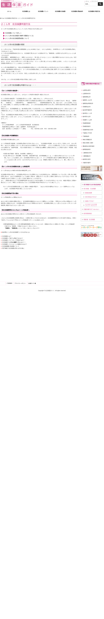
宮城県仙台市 (87, 106)
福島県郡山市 (87, 97)
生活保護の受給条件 (77, 6)
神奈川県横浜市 (87, 139)
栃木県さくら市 (87, 113)
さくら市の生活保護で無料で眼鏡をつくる (19, 35)
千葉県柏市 (86, 136)
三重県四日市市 (87, 153)
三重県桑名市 (87, 156)
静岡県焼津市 (87, 149)
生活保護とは (26, 6)
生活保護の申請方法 (94, 6)
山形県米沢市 (87, 93)
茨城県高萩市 (87, 126)
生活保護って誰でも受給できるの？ (12, 238)
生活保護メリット (43, 6)
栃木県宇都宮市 (87, 110)
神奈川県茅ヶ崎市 (88, 143)
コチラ (37, 228)
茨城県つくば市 (87, 120)
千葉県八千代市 (87, 133)
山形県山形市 (87, 90)
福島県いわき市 (87, 100)
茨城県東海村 (87, 123)
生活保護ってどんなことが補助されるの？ (14, 244)
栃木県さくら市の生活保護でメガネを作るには (16, 232)
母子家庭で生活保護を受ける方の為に (13, 248)
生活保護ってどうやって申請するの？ (13, 240)
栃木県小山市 (87, 116)
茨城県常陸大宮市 (88, 129)
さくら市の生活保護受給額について (17, 38)
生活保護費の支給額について (10, 246)
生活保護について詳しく (13, 33)
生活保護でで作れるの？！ (14, 242)
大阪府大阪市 (87, 162)
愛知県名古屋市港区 (88, 146)
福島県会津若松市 (88, 103)
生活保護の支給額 (60, 6)
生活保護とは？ (6, 236)
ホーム (9, 6)
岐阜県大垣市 (87, 159)
